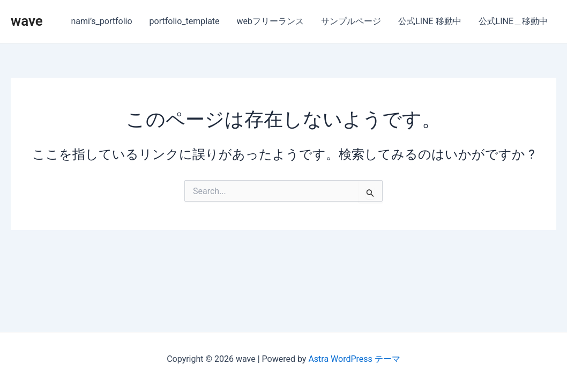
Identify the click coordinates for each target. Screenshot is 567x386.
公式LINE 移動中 (429, 21)
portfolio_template (185, 21)
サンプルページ (351, 21)
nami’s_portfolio (101, 21)
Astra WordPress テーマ (354, 359)
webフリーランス (270, 21)
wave (27, 21)
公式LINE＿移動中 (513, 21)
